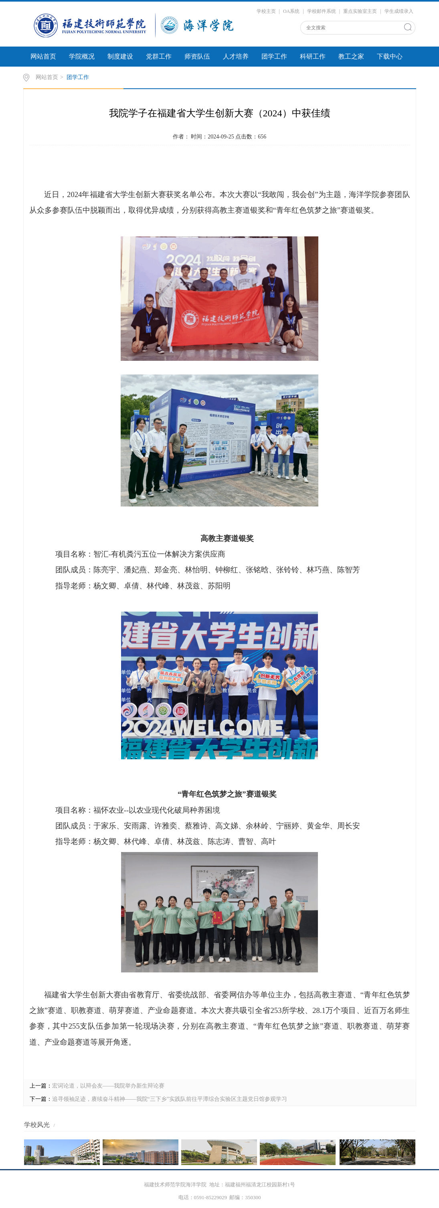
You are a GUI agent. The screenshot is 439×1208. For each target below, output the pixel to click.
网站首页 (43, 56)
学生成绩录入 (398, 11)
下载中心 (390, 56)
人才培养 (236, 56)
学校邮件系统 (321, 11)
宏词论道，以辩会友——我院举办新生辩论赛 (108, 1086)
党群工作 (159, 56)
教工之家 (351, 56)
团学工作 (274, 56)
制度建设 (120, 56)
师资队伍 (197, 56)
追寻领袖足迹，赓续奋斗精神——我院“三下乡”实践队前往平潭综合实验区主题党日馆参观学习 (169, 1099)
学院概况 (82, 56)
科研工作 (313, 56)
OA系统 (291, 11)
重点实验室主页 (360, 11)
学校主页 (266, 11)
